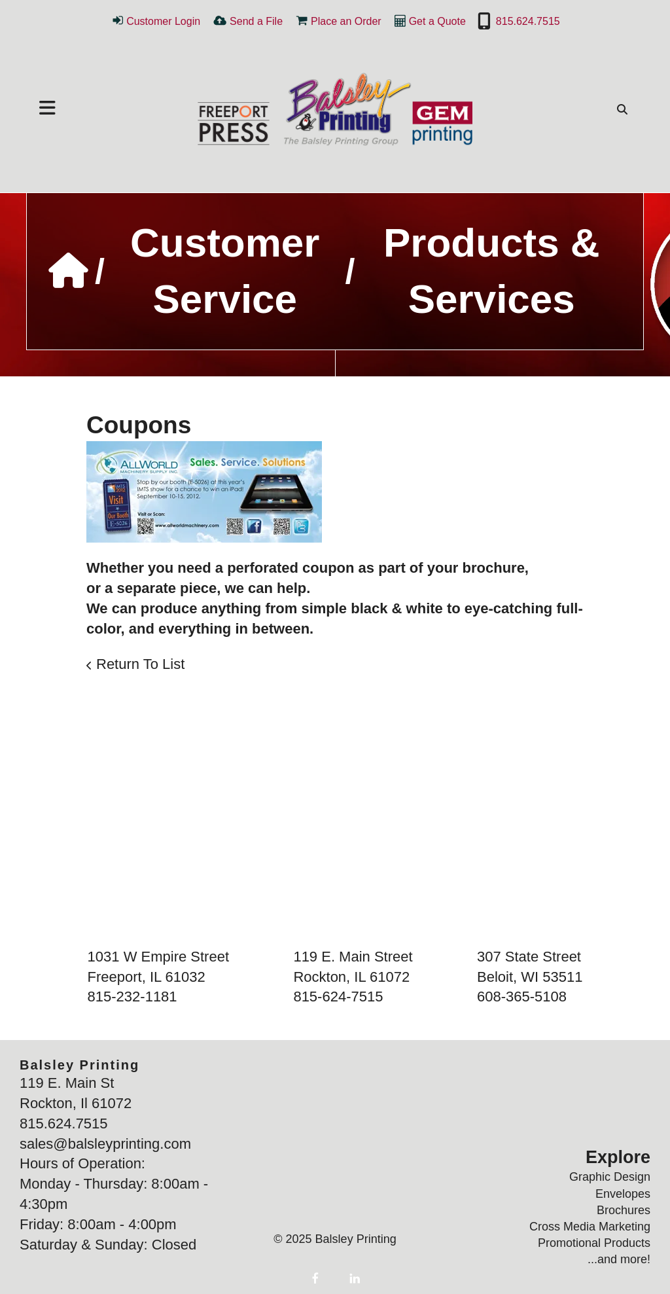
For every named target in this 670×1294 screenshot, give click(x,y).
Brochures (623, 1210)
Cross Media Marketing (589, 1226)
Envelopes (622, 1193)
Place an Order (346, 21)
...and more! (619, 1259)
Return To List (140, 664)
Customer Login (163, 21)
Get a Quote (437, 21)
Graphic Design (609, 1176)
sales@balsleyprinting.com (105, 1144)
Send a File (256, 21)
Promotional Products (594, 1242)
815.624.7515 (528, 21)
